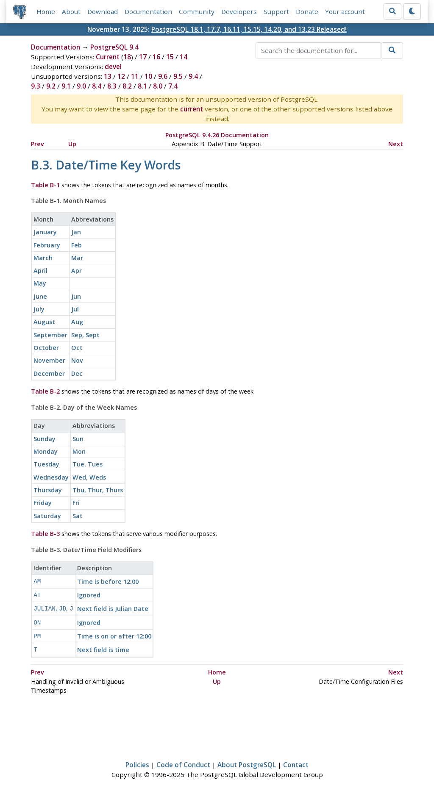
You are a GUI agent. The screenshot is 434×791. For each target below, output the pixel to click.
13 (107, 76)
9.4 (193, 76)
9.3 (35, 86)
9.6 (162, 76)
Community (196, 11)
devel (113, 66)
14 (183, 57)
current (191, 109)
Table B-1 (45, 185)
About (71, 11)
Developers (239, 11)
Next (395, 144)
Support (276, 11)
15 (170, 57)
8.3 (112, 86)
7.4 (173, 86)
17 (143, 57)
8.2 (127, 86)
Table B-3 (45, 534)
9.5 (178, 76)
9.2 (51, 86)
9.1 (66, 86)
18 (127, 57)
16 (156, 57)
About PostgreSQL (246, 759)
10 (148, 76)
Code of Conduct (183, 759)
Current (108, 57)
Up (72, 144)
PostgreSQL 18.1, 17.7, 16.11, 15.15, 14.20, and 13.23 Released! (249, 29)
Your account (345, 11)
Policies (137, 759)
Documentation (148, 11)
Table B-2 (45, 391)
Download (102, 11)
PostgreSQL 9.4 (114, 47)
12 (121, 76)
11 (135, 76)
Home (45, 11)
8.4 (96, 86)
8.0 (157, 86)
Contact (296, 759)
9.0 (81, 86)
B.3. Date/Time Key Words (106, 164)
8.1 (142, 86)
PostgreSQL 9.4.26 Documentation (217, 135)
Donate (307, 11)
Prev (37, 144)
